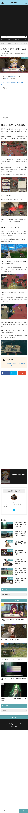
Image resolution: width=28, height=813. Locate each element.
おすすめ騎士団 (24, 39)
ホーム (4, 811)
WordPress (14, 726)
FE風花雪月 (10, 43)
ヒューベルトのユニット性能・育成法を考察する (20, 561)
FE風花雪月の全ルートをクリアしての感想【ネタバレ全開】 (13, 699)
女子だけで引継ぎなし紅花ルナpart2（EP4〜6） (20, 580)
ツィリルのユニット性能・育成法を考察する (20, 543)
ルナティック (5, 55)
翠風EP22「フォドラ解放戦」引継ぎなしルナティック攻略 (20, 533)
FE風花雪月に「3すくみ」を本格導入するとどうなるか (21, 524)
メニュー (14, 811)
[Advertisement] (14, 21)
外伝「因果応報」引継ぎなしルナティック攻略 (20, 552)
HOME (3, 43)
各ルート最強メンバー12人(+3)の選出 (10, 640)
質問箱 (7, 78)
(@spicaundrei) (14, 76)
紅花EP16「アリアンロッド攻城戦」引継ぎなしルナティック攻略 (20, 571)
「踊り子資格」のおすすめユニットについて (11, 659)
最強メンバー (4, 39)
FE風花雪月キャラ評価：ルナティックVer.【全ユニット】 (13, 678)
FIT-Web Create (14, 724)
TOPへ (23, 811)
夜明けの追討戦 (11, 39)
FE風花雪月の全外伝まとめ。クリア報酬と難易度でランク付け (13, 620)
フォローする (19, 476)
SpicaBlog (14, 2)
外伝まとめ (17, 39)
